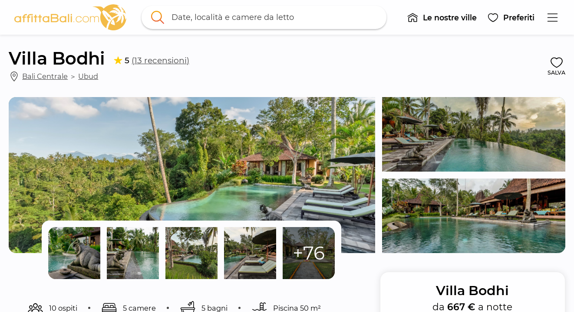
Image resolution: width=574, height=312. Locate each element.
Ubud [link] (88, 76)
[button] (442, 17)
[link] (70, 17)
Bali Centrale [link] (45, 76)
